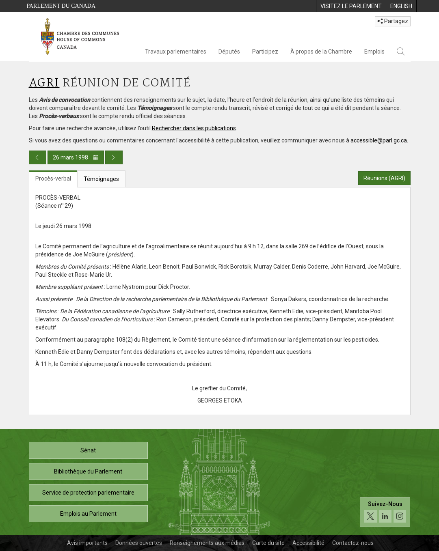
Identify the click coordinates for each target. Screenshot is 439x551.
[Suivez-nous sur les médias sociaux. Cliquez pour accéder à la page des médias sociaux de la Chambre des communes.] (385, 512)
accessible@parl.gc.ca (378, 140)
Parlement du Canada (61, 6)
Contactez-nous (353, 543)
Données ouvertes (138, 543)
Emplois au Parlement (88, 513)
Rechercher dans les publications (194, 128)
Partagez (392, 21)
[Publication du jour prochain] (114, 157)
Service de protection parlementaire (88, 492)
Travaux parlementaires (175, 51)
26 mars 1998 (76, 157)
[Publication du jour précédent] (37, 157)
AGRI (44, 83)
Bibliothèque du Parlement (88, 471)
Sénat (88, 450)
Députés (229, 51)
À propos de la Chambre (321, 51)
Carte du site (268, 543)
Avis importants (87, 543)
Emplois (374, 51)
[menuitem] (351, 6)
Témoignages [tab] (101, 179)
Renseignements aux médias (207, 543)
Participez (265, 51)
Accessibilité (308, 543)
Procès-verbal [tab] (53, 178)
